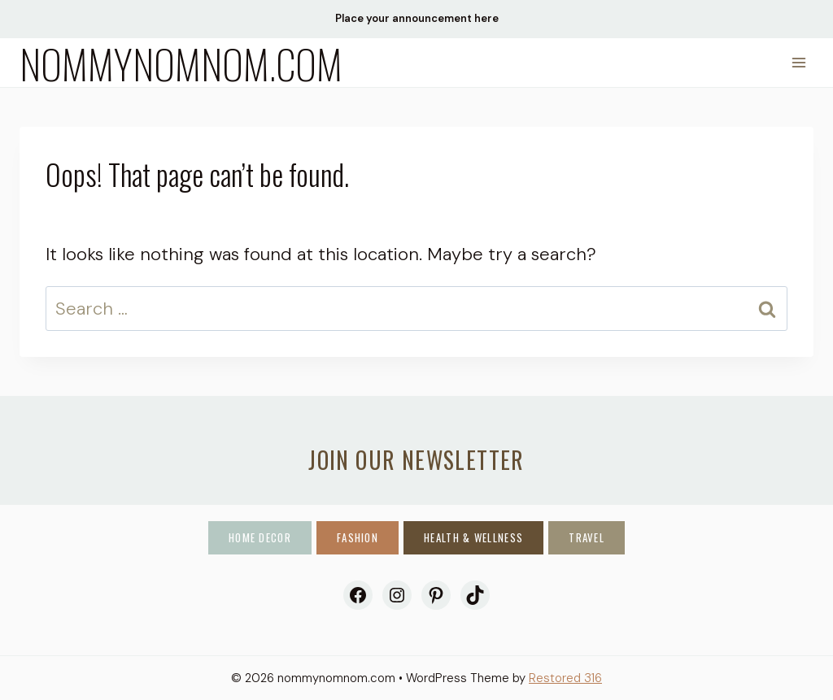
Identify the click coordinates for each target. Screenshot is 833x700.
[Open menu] (798, 62)
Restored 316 (565, 678)
